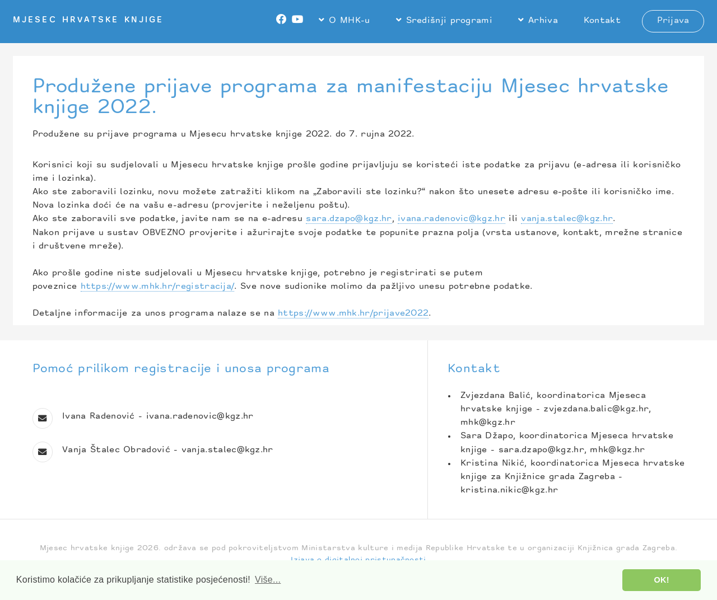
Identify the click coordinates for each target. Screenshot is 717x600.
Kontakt (602, 21)
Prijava (673, 21)
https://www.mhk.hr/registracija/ (158, 287)
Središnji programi (449, 21)
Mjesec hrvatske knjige (88, 20)
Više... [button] (268, 579)
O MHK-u (349, 21)
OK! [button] (661, 579)
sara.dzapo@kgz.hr (349, 219)
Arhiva (543, 21)
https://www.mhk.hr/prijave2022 (353, 314)
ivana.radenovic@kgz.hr (451, 219)
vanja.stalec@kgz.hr (567, 219)
